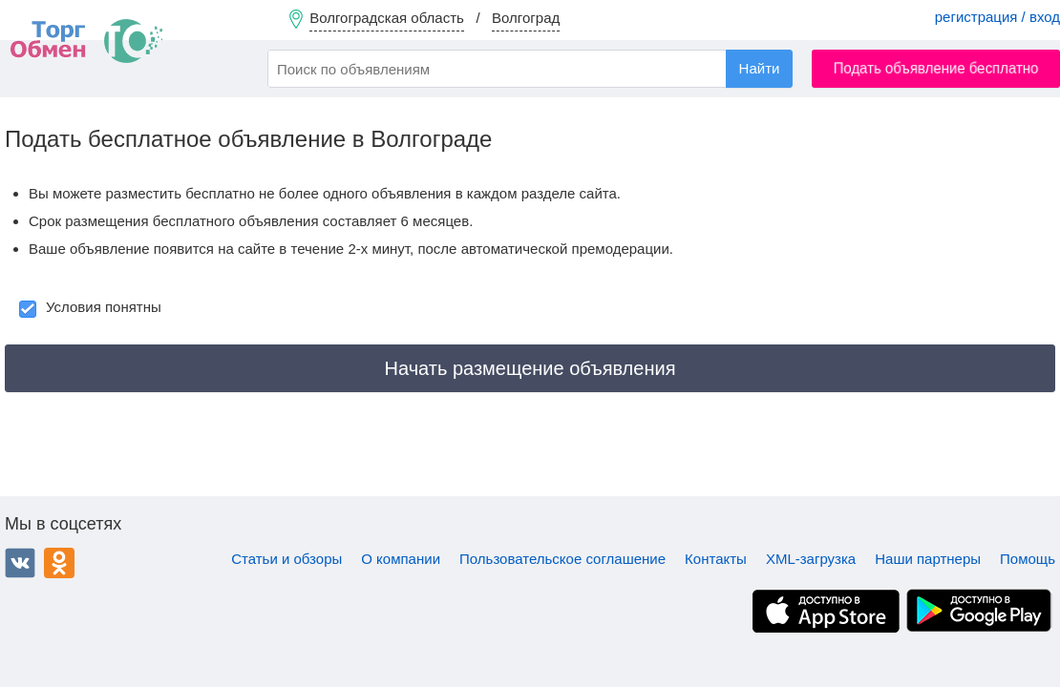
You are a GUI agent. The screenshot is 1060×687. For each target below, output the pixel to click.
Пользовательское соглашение (562, 559)
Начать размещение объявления (530, 368)
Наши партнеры (928, 559)
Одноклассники (59, 563)
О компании (400, 559)
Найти (759, 68)
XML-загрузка (811, 559)
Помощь (1027, 559)
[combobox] (530, 69)
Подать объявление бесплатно (936, 68)
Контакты (716, 559)
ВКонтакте (20, 563)
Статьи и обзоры (286, 559)
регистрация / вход (997, 17)
